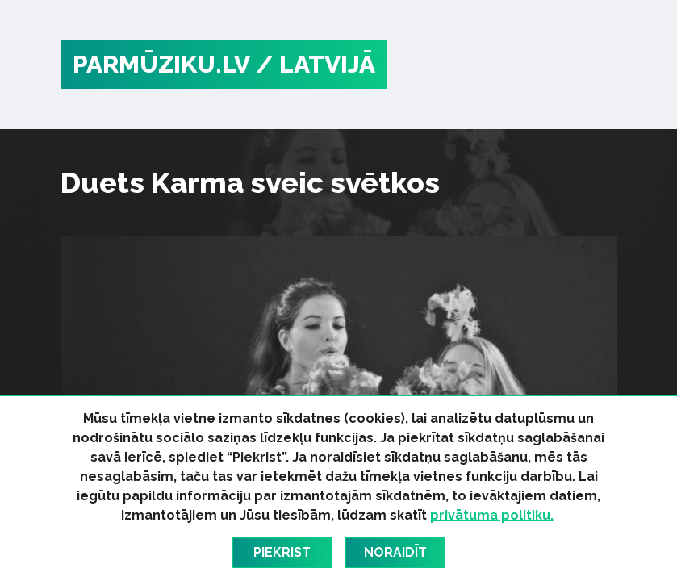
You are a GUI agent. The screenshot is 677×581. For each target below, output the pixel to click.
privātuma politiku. (492, 515)
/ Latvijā (315, 64)
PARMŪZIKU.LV (161, 64)
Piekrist (282, 552)
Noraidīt (395, 552)
